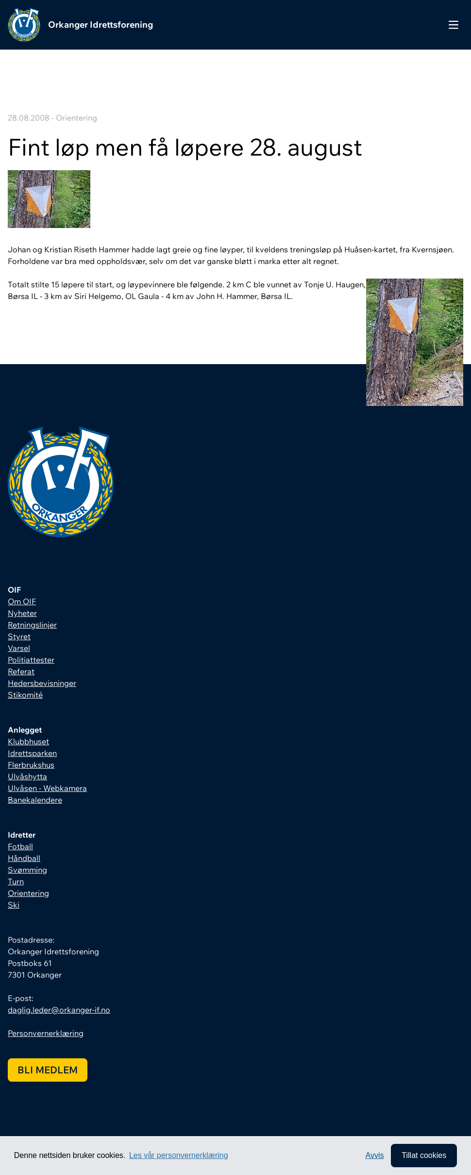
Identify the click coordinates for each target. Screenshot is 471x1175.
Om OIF (22, 601)
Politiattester (31, 660)
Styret (19, 636)
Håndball (24, 858)
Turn (16, 881)
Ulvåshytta (27, 776)
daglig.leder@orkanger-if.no (59, 1010)
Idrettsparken (32, 753)
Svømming (27, 870)
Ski (13, 905)
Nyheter (22, 613)
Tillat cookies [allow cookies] (424, 1155)
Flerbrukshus (31, 765)
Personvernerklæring (46, 1033)
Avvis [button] (375, 1155)
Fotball (20, 846)
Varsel (19, 648)
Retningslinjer (32, 625)
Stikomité (25, 695)
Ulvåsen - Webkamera (47, 788)
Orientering (28, 893)
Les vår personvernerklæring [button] (178, 1155)
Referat (21, 671)
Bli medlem (47, 1070)
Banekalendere (35, 800)
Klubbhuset (28, 741)
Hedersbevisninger (42, 683)
